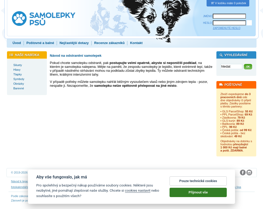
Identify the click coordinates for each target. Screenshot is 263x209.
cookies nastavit (137, 191)
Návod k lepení (20, 181)
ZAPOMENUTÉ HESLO (226, 28)
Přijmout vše (198, 192)
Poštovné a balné (40, 43)
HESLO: (208, 22)
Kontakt (136, 43)
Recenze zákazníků (109, 43)
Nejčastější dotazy (74, 43)
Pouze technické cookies (198, 181)
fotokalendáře (19, 187)
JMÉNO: (208, 16)
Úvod (17, 43)
